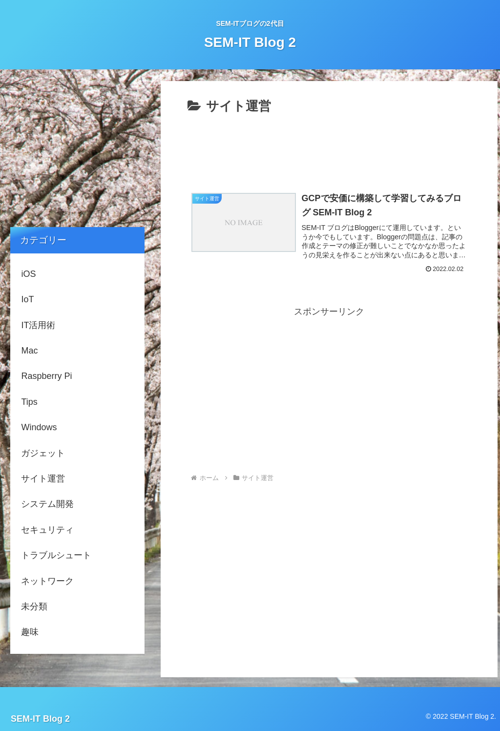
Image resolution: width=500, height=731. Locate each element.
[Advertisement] (329, 147)
